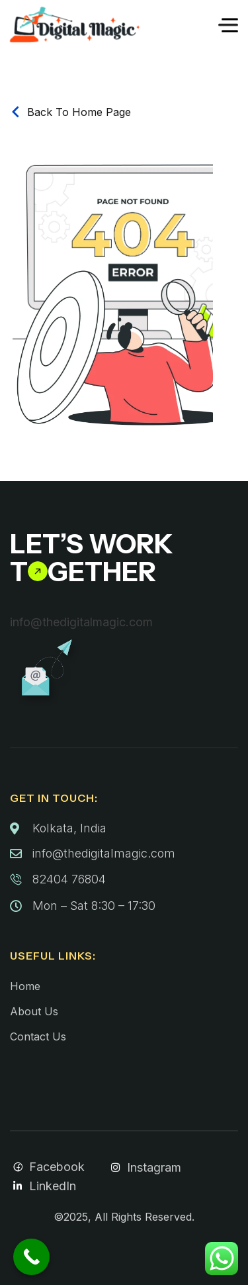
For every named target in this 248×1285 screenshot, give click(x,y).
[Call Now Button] (31, 1257)
